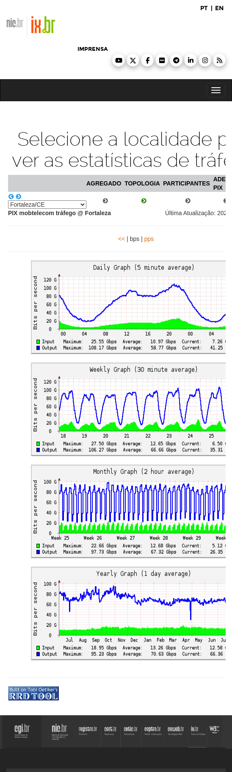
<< (121, 238)
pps (149, 238)
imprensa (92, 49)
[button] (118, 60)
